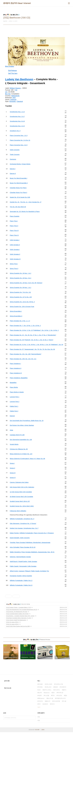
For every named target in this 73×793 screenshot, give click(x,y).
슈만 (39, 750)
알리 (53, 753)
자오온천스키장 (59, 745)
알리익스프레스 (47, 750)
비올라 (40, 756)
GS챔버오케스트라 (61, 759)
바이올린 (40, 745)
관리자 (43, 790)
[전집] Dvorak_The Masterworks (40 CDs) (16, 672)
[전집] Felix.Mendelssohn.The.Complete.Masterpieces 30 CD (21, 670)
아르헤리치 (63, 748)
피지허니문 (60, 753)
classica (46, 753)
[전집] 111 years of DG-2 (12, 685)
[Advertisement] (36, 603)
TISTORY (37, 790)
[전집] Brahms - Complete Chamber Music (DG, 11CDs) (20, 676)
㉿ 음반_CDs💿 (17, 665)
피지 (39, 765)
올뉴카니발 (50, 759)
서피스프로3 (49, 745)
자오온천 (59, 756)
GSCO (53, 765)
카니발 (64, 762)
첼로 (66, 756)
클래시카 (48, 762)
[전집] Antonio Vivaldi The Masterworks (16, 681)
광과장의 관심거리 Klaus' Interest (17, 3)
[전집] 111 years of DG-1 (12, 683)
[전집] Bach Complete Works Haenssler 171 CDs (18, 678)
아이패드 (40, 748)
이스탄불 (46, 756)
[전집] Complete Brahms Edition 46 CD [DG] (17, 674)
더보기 (38, 768)
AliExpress (41, 759)
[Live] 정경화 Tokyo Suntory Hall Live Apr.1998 (18, 687)
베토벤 (56, 748)
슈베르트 (45, 765)
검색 (33, 778)
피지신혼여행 (56, 762)
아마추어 (40, 762)
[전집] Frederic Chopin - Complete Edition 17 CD (18, 668)
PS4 (53, 756)
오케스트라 (48, 748)
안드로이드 (57, 750)
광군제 (40, 753)
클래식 (64, 750)
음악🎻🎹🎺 (9, 665)
